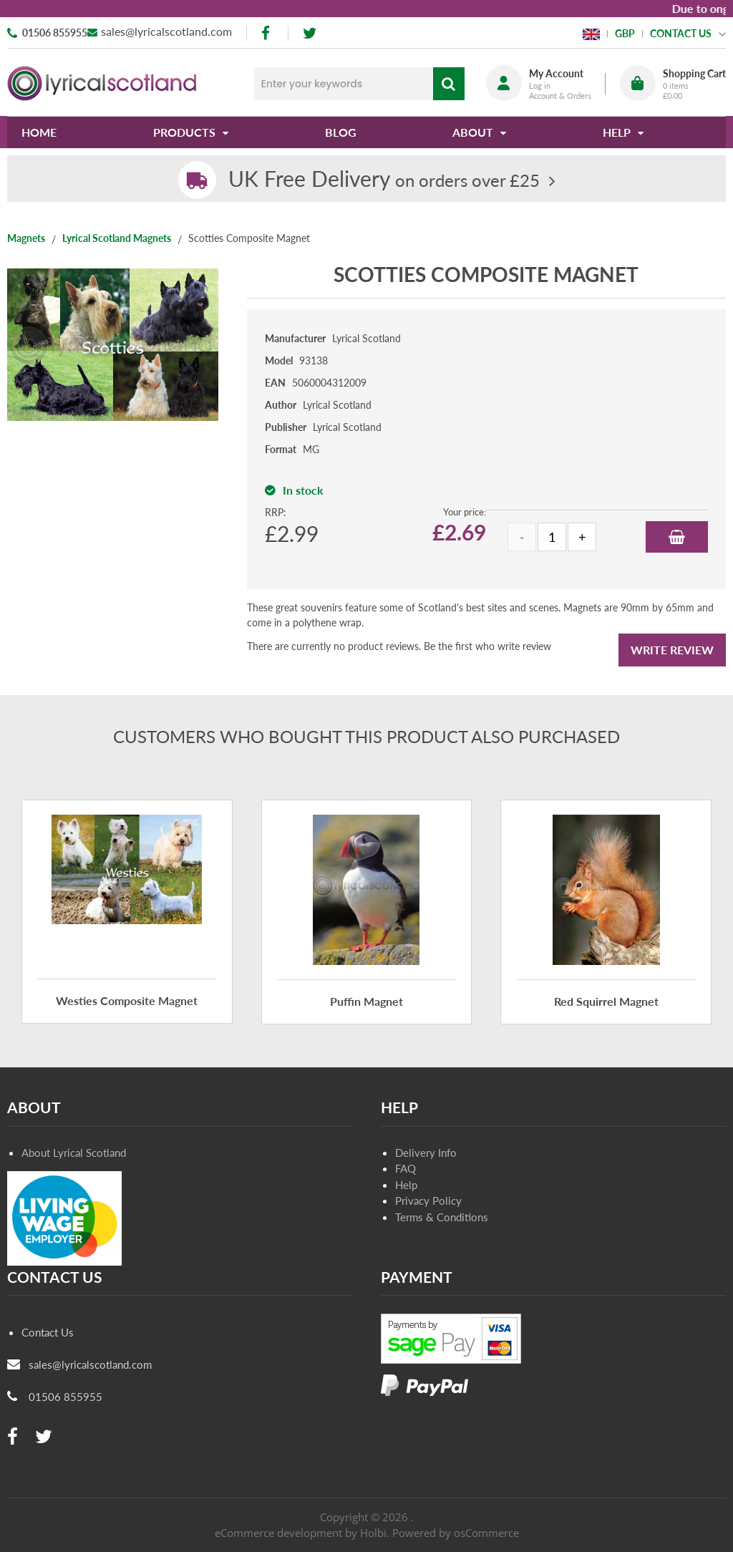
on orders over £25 (384, 180)
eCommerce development (278, 1533)
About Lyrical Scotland (73, 1152)
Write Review (672, 649)
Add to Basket (677, 537)
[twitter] (309, 33)
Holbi (373, 1533)
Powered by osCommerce (455, 1533)
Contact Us (47, 1332)
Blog (340, 132)
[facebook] (267, 33)
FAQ (405, 1168)
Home (39, 132)
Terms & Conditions (441, 1217)
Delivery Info (426, 1152)
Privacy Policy (428, 1200)
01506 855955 (54, 32)
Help (406, 1184)
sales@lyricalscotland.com (166, 31)
